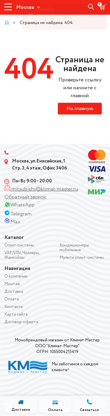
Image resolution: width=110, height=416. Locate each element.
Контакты (13, 307)
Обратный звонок (25, 197)
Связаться (89, 410)
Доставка (13, 292)
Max (15, 222)
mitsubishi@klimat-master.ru (44, 189)
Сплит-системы (19, 245)
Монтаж (12, 284)
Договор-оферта (21, 322)
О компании (16, 276)
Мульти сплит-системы (82, 258)
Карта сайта (16, 314)
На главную (80, 108)
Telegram (21, 214)
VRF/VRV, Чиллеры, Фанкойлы (21, 255)
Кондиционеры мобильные (74, 247)
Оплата (11, 299)
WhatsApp (22, 205)
